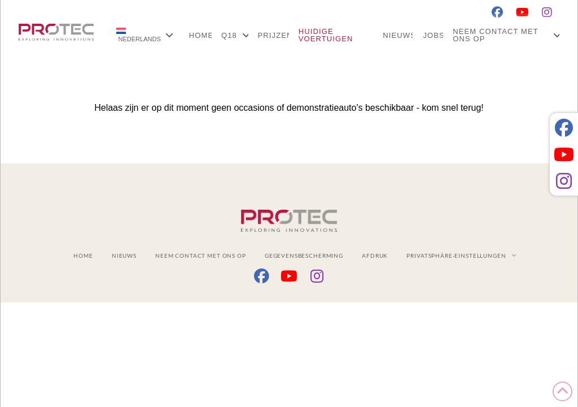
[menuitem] (145, 35)
